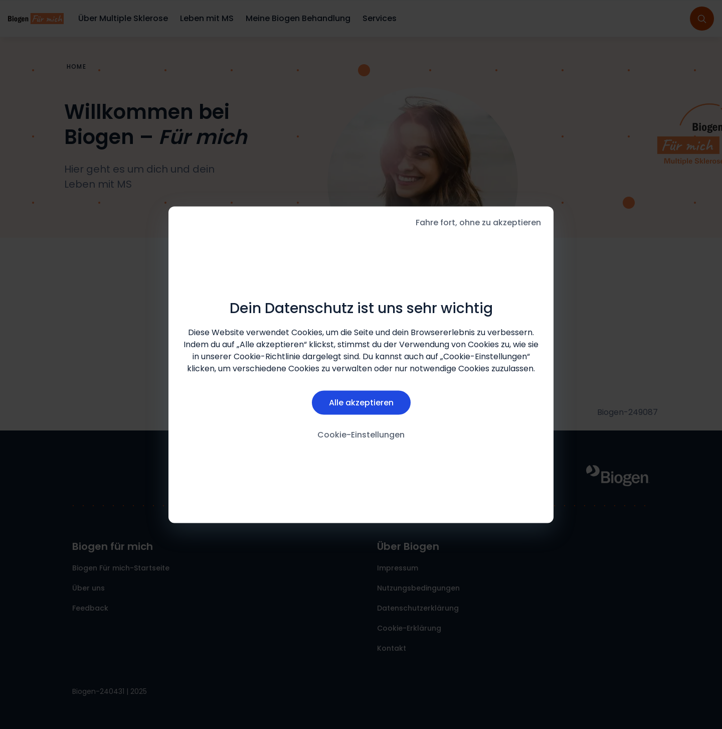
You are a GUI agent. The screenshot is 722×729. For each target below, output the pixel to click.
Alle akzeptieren (361, 402)
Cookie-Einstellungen (361, 435)
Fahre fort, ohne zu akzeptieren (478, 222)
